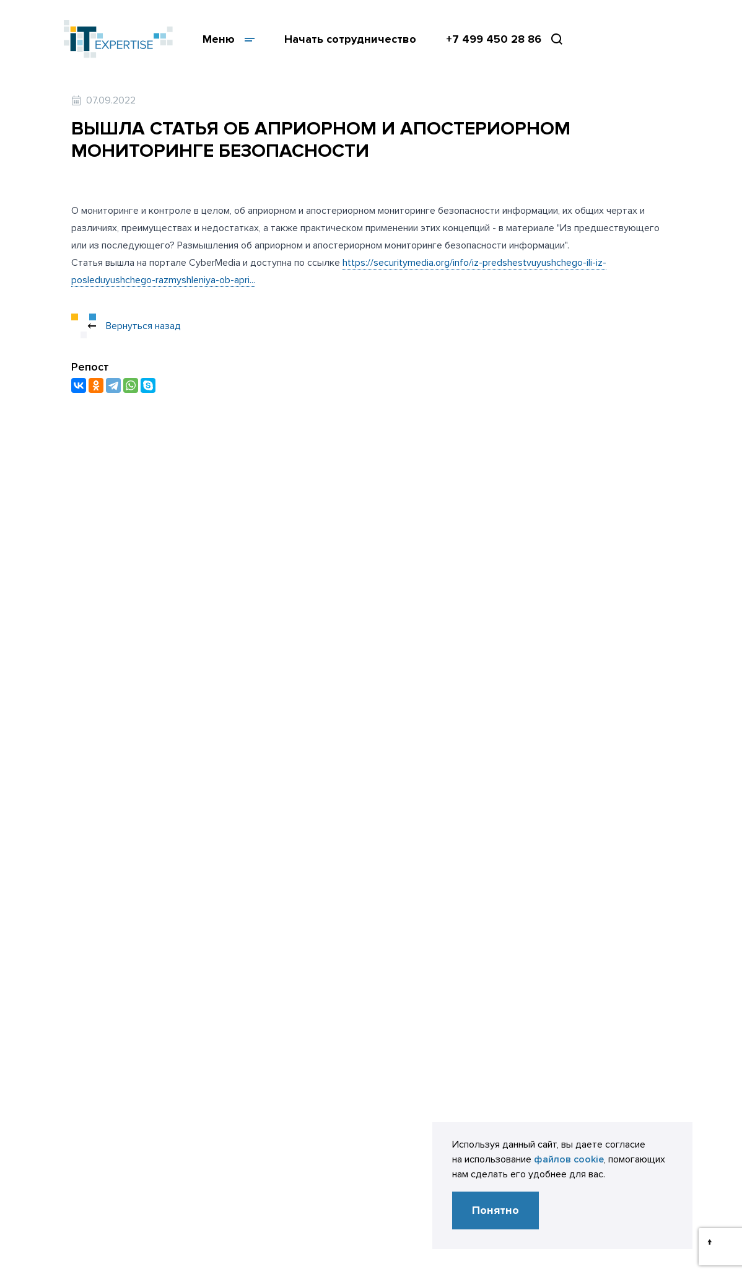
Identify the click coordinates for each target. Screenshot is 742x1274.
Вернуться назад (126, 326)
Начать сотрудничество (350, 39)
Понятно (495, 1210)
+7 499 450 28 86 (493, 39)
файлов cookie (569, 1159)
